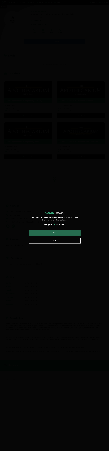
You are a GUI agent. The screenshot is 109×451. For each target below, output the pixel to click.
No (54, 241)
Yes (54, 233)
